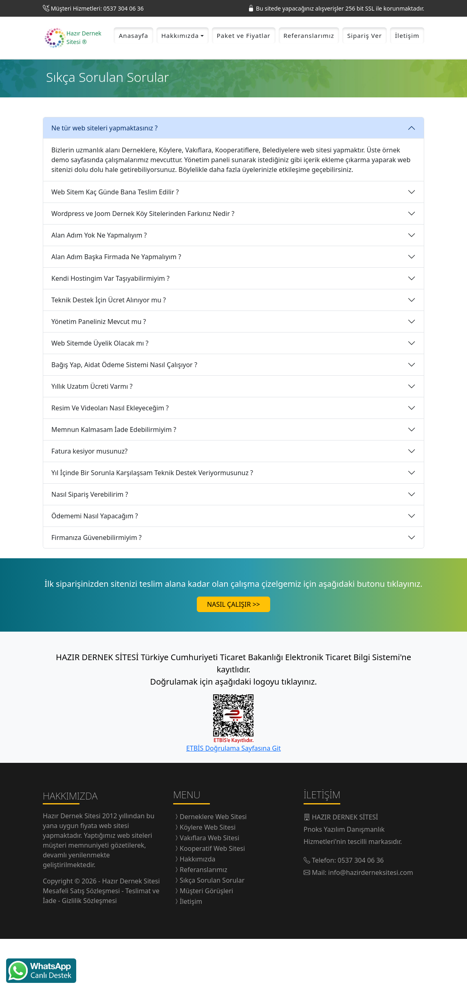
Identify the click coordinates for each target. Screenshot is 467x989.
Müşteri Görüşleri (206, 940)
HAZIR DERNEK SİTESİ (345, 867)
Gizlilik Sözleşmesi (89, 950)
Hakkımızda (197, 909)
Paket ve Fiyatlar (244, 61)
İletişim (407, 61)
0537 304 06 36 (361, 910)
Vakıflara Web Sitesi (209, 887)
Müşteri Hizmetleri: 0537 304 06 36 (97, 8)
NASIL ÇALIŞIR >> (233, 654)
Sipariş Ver (364, 61)
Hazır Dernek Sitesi (72, 865)
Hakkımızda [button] (180, 61)
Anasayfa (133, 61)
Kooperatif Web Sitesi (212, 898)
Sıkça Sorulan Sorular (212, 930)
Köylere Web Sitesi (208, 877)
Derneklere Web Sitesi (213, 866)
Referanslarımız (309, 61)
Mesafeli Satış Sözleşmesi (82, 940)
